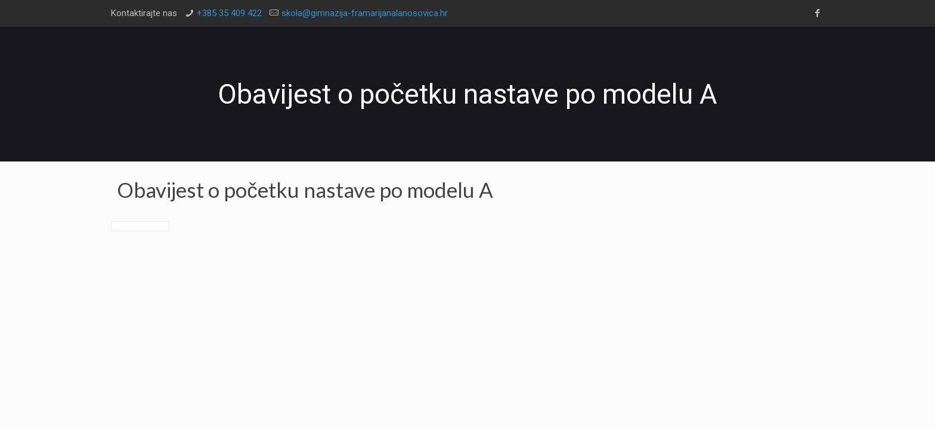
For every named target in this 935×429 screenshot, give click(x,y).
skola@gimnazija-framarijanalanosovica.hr (364, 13)
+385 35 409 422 (229, 13)
